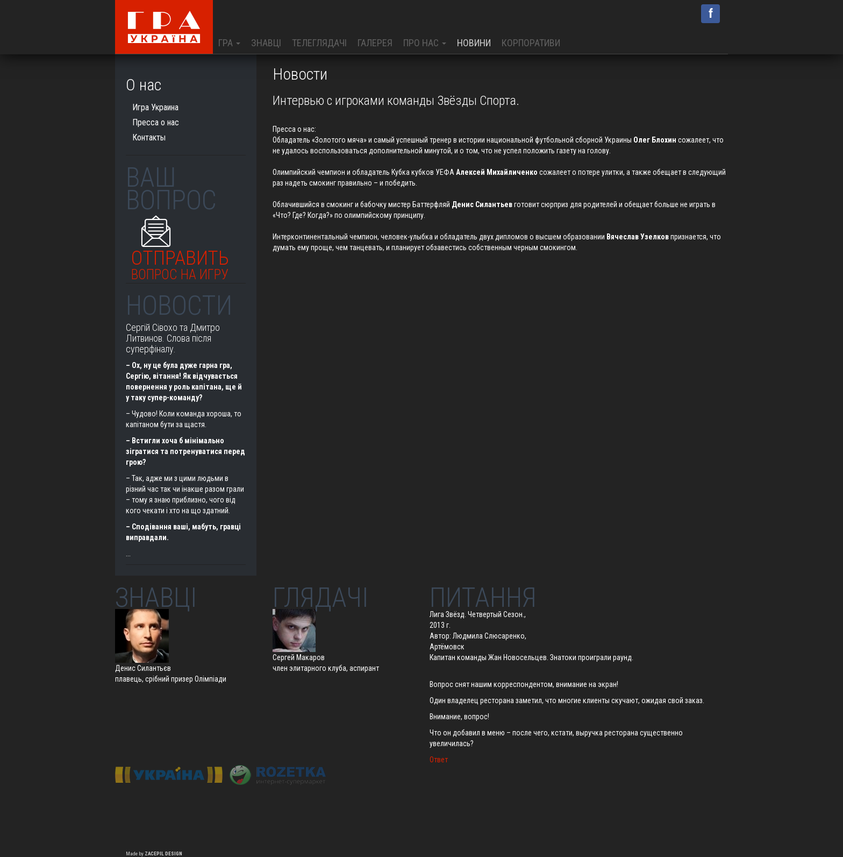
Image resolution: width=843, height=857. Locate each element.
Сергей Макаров (299, 657)
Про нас (424, 42)
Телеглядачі (319, 42)
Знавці (266, 42)
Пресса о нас (294, 129)
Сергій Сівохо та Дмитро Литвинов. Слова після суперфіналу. (173, 338)
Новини (474, 42)
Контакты (149, 137)
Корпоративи (531, 42)
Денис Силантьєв (143, 668)
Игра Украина (155, 107)
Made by (154, 853)
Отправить (180, 262)
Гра (229, 42)
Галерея (375, 42)
